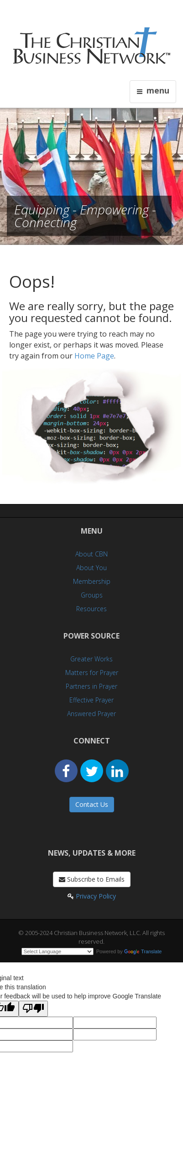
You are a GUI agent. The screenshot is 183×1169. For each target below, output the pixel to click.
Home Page (94, 356)
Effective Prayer (91, 700)
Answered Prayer (91, 713)
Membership (91, 581)
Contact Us (91, 804)
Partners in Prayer (91, 686)
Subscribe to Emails (92, 879)
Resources (91, 608)
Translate (143, 951)
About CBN (91, 554)
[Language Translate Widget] (57, 951)
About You (91, 567)
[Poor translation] (33, 1009)
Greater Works (91, 659)
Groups (92, 595)
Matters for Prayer (91, 672)
